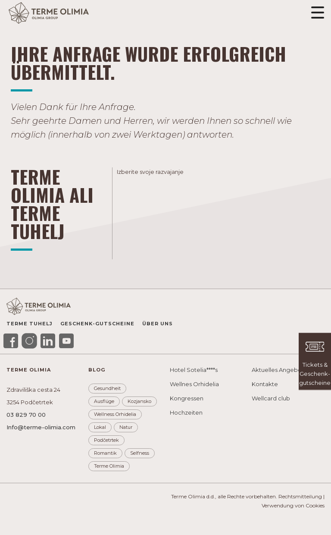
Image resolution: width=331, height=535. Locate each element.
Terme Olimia (109, 466)
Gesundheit (107, 388)
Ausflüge (104, 401)
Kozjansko (139, 401)
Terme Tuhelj (29, 324)
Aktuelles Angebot (278, 369)
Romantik (105, 453)
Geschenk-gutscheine (97, 324)
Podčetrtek (106, 440)
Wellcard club (271, 398)
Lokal (100, 427)
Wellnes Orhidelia (194, 384)
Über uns (157, 324)
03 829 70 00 (26, 414)
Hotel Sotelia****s (194, 369)
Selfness (139, 453)
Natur (125, 427)
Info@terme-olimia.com (40, 427)
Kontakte (265, 384)
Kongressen (186, 398)
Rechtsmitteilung (300, 496)
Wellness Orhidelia (115, 414)
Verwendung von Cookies (293, 505)
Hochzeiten (186, 412)
